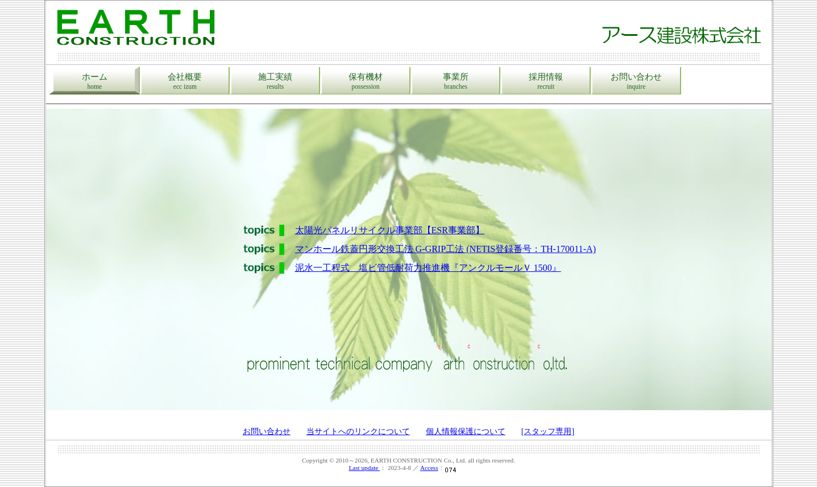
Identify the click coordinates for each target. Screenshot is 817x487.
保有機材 (365, 82)
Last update (364, 467)
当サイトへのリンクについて (358, 431)
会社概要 (185, 82)
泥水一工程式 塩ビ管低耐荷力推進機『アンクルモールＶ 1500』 (428, 268)
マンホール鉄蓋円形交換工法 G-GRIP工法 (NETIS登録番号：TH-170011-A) (445, 249)
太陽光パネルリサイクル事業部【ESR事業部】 (390, 230)
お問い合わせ (636, 82)
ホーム (94, 82)
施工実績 (275, 82)
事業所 (456, 82)
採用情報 (546, 82)
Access (429, 467)
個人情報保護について (465, 431)
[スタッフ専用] (547, 431)
